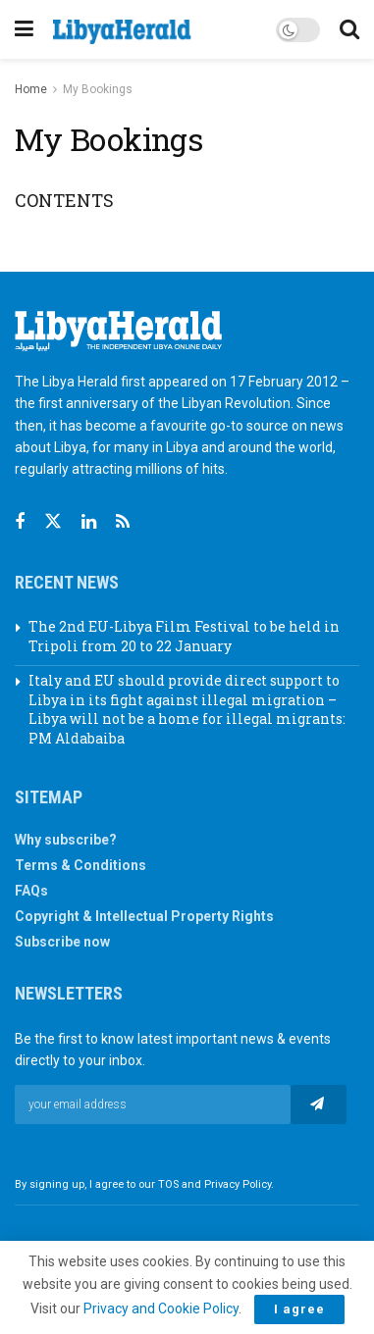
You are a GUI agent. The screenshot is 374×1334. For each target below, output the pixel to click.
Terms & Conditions (80, 865)
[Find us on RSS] (123, 522)
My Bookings (98, 89)
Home (31, 89)
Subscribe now (62, 941)
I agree (299, 1309)
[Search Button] (349, 29)
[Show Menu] (24, 29)
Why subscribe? (66, 839)
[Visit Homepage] (122, 31)
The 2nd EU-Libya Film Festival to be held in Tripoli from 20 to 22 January (184, 636)
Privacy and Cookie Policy (161, 1308)
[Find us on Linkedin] (88, 522)
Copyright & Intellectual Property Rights (144, 916)
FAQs (31, 890)
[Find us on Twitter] (53, 522)
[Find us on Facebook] (20, 522)
